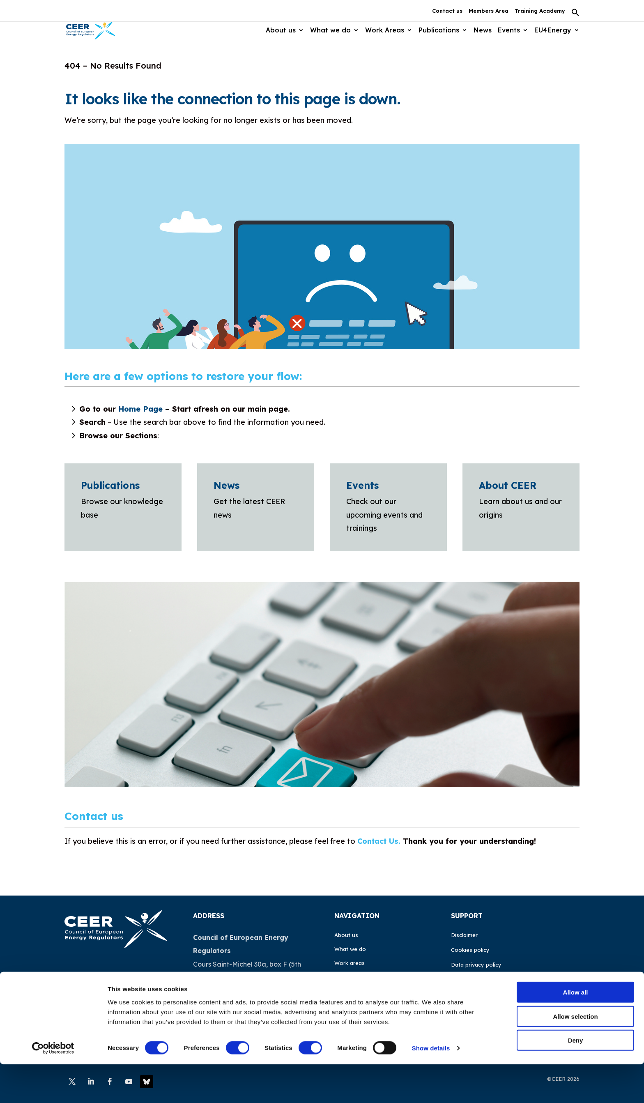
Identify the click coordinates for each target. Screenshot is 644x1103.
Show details (431, 1086)
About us (278, 30)
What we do (328, 30)
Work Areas (382, 30)
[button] (575, 14)
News (482, 30)
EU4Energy (552, 30)
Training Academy (540, 11)
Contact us (447, 11)
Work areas (349, 963)
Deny (575, 1078)
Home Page (140, 409)
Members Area (488, 11)
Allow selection (575, 1055)
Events (508, 30)
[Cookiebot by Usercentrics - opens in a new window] (53, 1087)
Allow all (575, 1030)
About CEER (507, 485)
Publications (437, 30)
